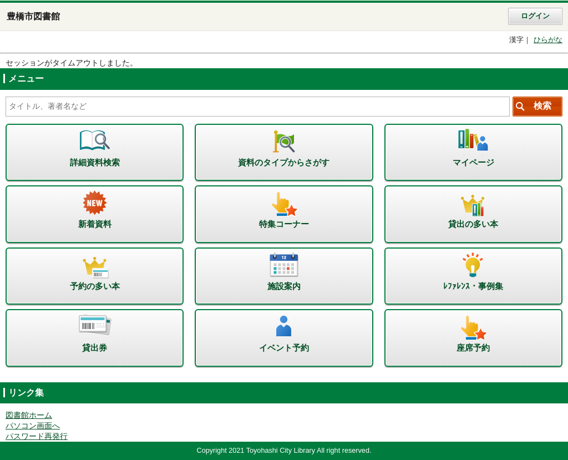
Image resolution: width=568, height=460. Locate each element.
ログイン (535, 16)
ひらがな (548, 40)
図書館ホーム (29, 415)
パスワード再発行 (37, 436)
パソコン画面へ (33, 426)
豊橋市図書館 (33, 16)
